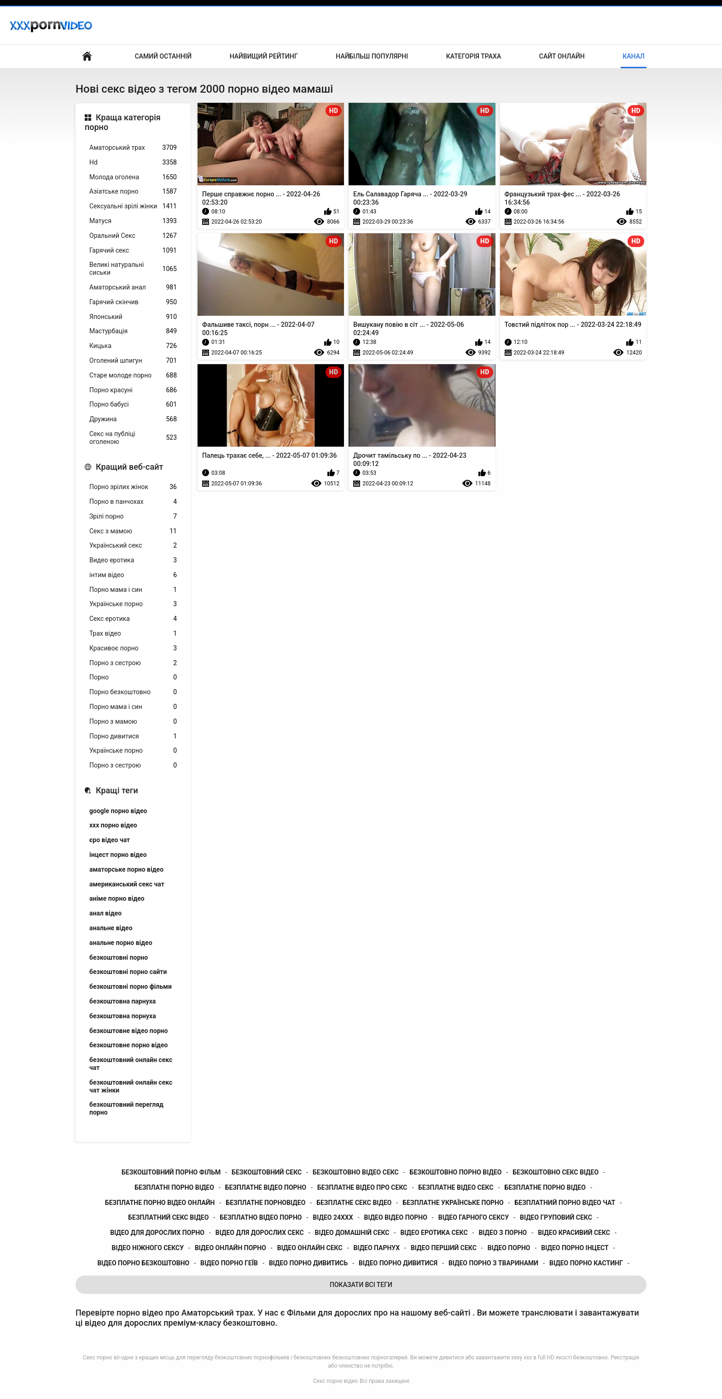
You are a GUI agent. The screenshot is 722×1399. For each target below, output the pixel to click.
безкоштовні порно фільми (130, 986)
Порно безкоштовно (133, 692)
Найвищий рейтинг (264, 56)
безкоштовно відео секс (356, 1172)
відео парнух (376, 1247)
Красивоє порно (133, 648)
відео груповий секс (556, 1217)
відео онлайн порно (230, 1247)
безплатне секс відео (353, 1202)
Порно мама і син (133, 590)
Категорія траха (473, 56)
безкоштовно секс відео (555, 1172)
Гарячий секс (133, 250)
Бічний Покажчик (87, 56)
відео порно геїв (229, 1263)
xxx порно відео (113, 825)
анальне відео (111, 928)
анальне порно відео (120, 942)
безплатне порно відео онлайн (160, 1202)
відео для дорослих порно (157, 1232)
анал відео (105, 913)
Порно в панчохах (133, 502)
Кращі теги (117, 790)
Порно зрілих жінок (133, 487)
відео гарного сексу (473, 1217)
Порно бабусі (133, 404)
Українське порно (133, 604)
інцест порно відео (118, 854)
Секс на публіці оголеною (133, 437)
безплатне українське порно (452, 1202)
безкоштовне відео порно (128, 1030)
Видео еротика (133, 560)
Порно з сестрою (133, 663)
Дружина (133, 419)
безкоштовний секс (267, 1172)
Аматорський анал (133, 287)
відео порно (509, 1247)
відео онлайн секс (310, 1247)
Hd (133, 162)
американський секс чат (126, 884)
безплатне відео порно (265, 1187)
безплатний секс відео (168, 1217)
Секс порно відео (335, 1381)
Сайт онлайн (562, 56)
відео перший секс (444, 1247)
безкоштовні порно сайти (128, 971)
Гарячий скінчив (133, 302)
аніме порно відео (117, 898)
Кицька (133, 346)
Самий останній (163, 56)
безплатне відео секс (455, 1187)
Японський (133, 317)
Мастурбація (133, 331)
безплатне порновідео (265, 1202)
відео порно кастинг (586, 1263)
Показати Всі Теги (361, 1284)
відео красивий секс (574, 1232)
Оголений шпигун (133, 361)
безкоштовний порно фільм (171, 1172)
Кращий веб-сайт (129, 467)
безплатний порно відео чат (565, 1202)
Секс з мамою (133, 531)
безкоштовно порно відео (456, 1172)
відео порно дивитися (398, 1263)
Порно (133, 677)
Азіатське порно (133, 191)
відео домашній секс (352, 1232)
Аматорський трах (133, 148)
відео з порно (502, 1232)
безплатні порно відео (174, 1187)
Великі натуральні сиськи (133, 268)
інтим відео (133, 575)
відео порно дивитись (308, 1263)
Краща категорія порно (123, 122)
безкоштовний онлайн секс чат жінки (130, 1086)
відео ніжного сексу (147, 1247)
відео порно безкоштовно (143, 1263)
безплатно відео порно (261, 1217)
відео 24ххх (333, 1217)
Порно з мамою (133, 722)
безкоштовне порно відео (128, 1045)
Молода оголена (133, 177)
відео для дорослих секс (259, 1232)
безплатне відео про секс (362, 1187)
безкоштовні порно (118, 957)
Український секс (133, 545)
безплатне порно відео (544, 1187)
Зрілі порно (133, 516)
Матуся (133, 221)
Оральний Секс (133, 236)
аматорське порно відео (126, 869)
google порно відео (118, 811)
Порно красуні (133, 390)
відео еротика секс (433, 1232)
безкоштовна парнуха (122, 1001)
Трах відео (133, 634)
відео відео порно (395, 1217)
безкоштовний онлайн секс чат (130, 1063)
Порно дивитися (133, 736)
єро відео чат (109, 840)
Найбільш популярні (372, 56)
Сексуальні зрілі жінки (133, 206)
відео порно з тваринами (493, 1263)
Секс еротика (133, 619)
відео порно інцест (574, 1247)
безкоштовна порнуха (122, 1016)
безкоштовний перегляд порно (126, 1108)
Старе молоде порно (133, 375)
